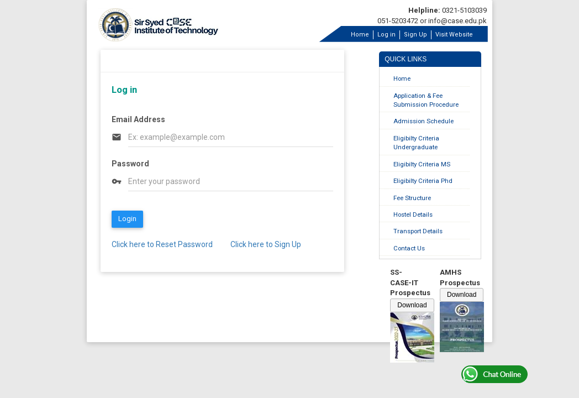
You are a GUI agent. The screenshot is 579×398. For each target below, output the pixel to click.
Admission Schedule (423, 121)
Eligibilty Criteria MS (421, 164)
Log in (386, 34)
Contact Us (409, 248)
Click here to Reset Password (162, 244)
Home (360, 34)
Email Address (138, 119)
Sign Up (415, 34)
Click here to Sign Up (265, 244)
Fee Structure (412, 198)
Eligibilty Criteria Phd (422, 181)
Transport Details (418, 231)
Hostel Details (413, 214)
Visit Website (454, 34)
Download (412, 305)
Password (130, 163)
